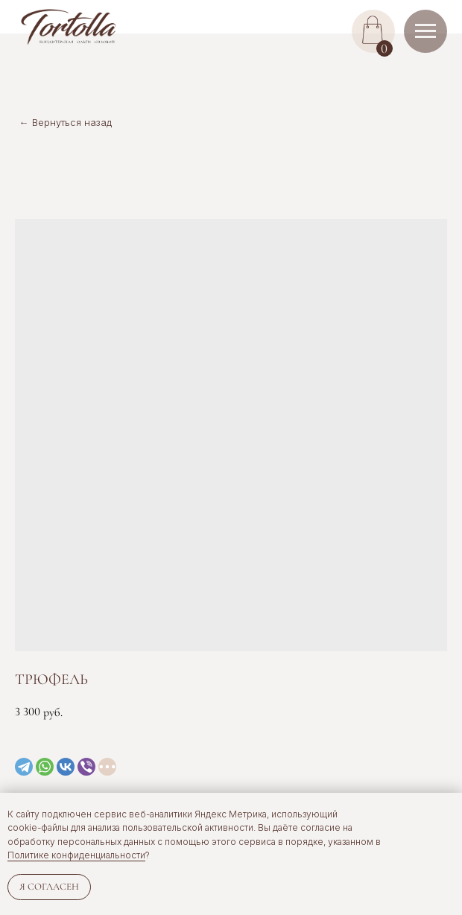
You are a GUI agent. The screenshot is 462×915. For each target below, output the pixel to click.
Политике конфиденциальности (76, 855)
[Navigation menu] (425, 31)
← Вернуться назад (65, 122)
